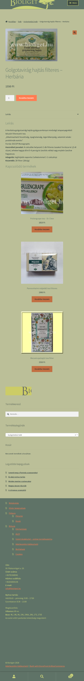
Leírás (8, 114)
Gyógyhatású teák (30, 21)
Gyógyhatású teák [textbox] (41, 435)
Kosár (18, 521)
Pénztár (19, 516)
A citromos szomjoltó (17, 490)
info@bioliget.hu (13, 588)
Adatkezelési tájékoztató (27, 544)
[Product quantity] (9, 98)
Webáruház (14, 503)
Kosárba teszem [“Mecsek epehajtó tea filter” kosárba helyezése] (42, 369)
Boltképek (20, 549)
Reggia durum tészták (17, 486)
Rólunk (12, 526)
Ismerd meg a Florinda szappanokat (23, 472)
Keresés (42, 676)
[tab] (42, 114)
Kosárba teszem (26, 98)
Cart (64, 674)
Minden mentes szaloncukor (19, 481)
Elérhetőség (21, 529)
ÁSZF (18, 534)
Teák (20, 21)
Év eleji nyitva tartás (16, 477)
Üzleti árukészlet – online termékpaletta (34, 539)
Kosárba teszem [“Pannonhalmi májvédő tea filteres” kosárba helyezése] (42, 299)
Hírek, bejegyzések (17, 508)
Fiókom (12, 513)
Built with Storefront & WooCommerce (47, 666)
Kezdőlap (12, 21)
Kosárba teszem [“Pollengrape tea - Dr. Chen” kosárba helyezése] (42, 229)
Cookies (19, 554)
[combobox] (42, 435)
